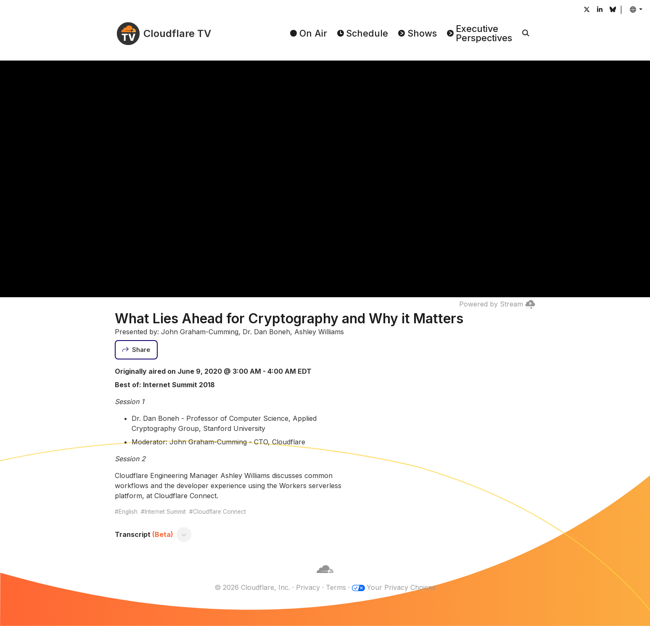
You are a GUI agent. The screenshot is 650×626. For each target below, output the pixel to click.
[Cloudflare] (325, 577)
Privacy (308, 587)
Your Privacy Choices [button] (401, 587)
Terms (336, 587)
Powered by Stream (497, 304)
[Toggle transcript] (184, 534)
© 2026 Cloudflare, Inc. (252, 587)
